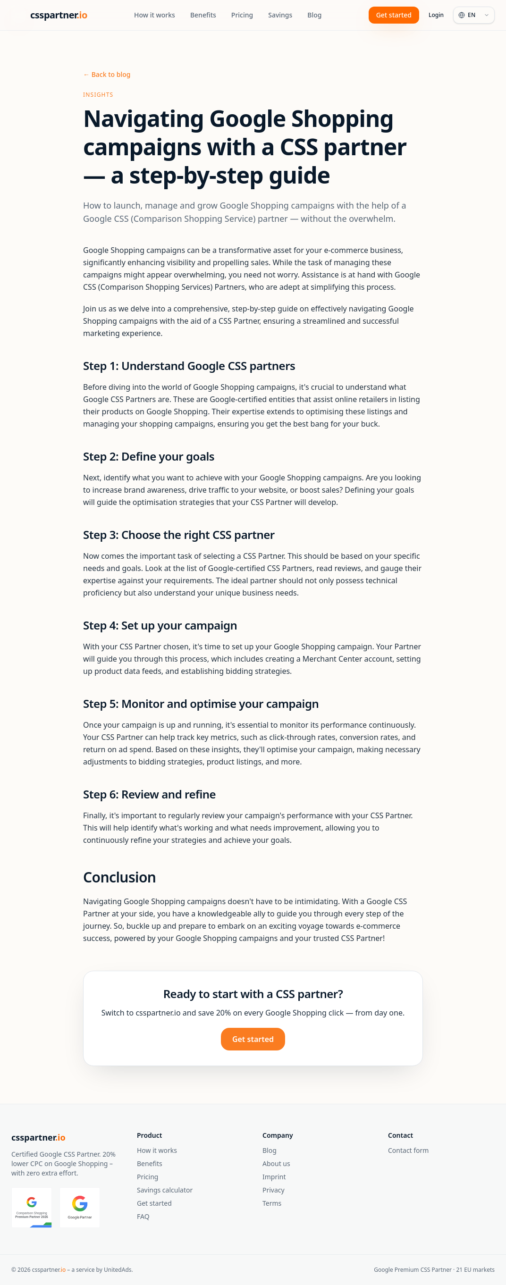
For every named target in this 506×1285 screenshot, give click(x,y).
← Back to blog (106, 74)
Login (436, 15)
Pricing (242, 14)
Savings (280, 14)
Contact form (408, 1150)
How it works (154, 14)
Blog (314, 14)
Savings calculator (165, 1189)
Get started (394, 14)
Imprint (274, 1176)
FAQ (143, 1216)
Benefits (203, 14)
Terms (271, 1203)
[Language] (474, 15)
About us (276, 1163)
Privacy (273, 1189)
